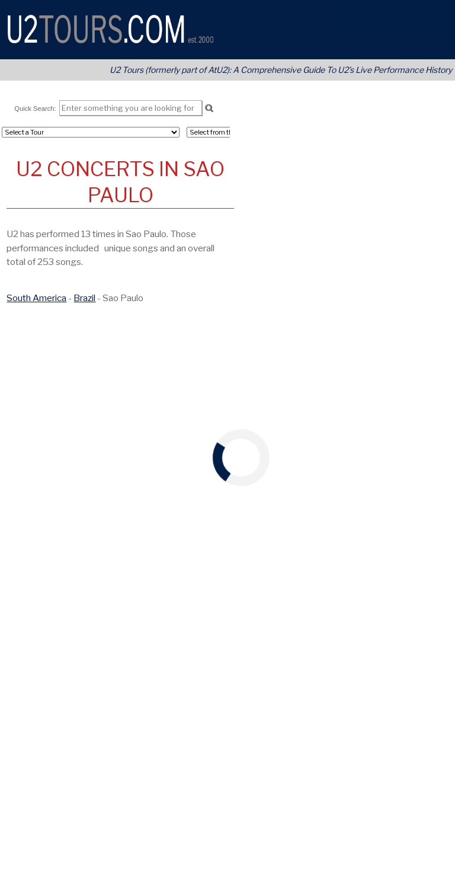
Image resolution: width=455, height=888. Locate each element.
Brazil (84, 298)
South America (36, 298)
